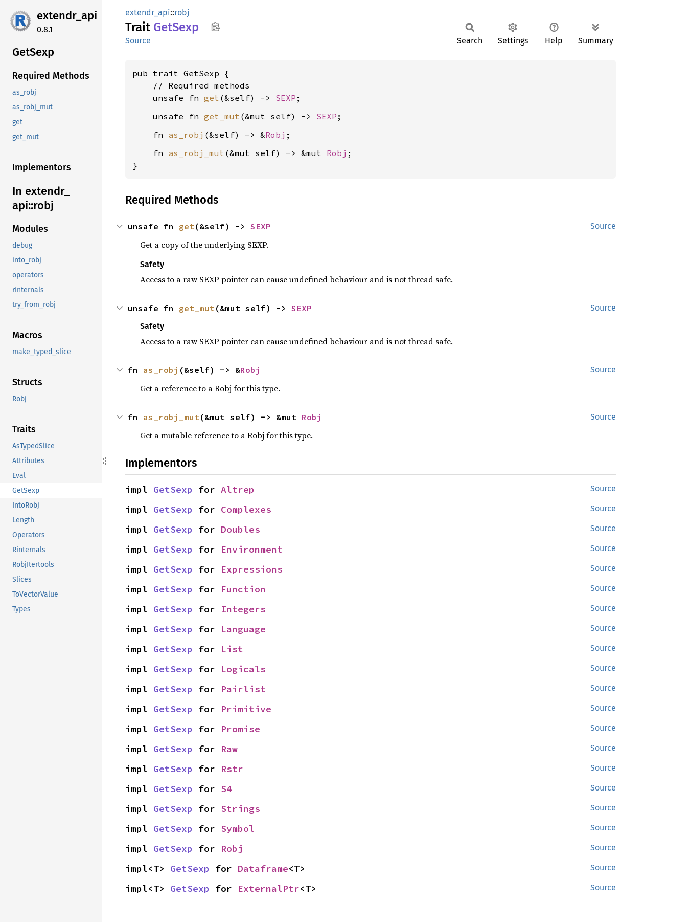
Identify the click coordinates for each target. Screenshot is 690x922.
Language (243, 629)
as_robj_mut (196, 153)
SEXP (285, 98)
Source (138, 41)
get (211, 98)
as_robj (186, 134)
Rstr (232, 769)
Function (243, 589)
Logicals (243, 669)
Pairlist (243, 689)
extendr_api (67, 16)
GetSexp (173, 489)
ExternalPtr (269, 888)
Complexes (246, 509)
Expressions (252, 569)
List (232, 649)
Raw (229, 749)
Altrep (238, 489)
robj (181, 12)
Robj (275, 134)
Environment (252, 549)
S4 (226, 789)
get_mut (222, 116)
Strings (240, 809)
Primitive (246, 709)
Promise (240, 729)
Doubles (240, 529)
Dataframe (263, 868)
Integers (243, 609)
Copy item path (215, 26)
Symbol (238, 829)
